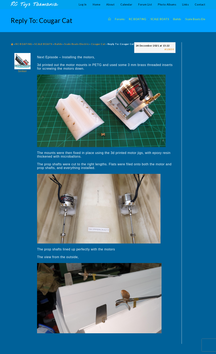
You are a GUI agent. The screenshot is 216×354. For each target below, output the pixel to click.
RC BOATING (23, 43)
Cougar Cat (98, 43)
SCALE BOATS (43, 43)
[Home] (109, 19)
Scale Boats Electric (76, 43)
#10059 (169, 49)
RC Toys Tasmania (34, 4)
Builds (58, 43)
